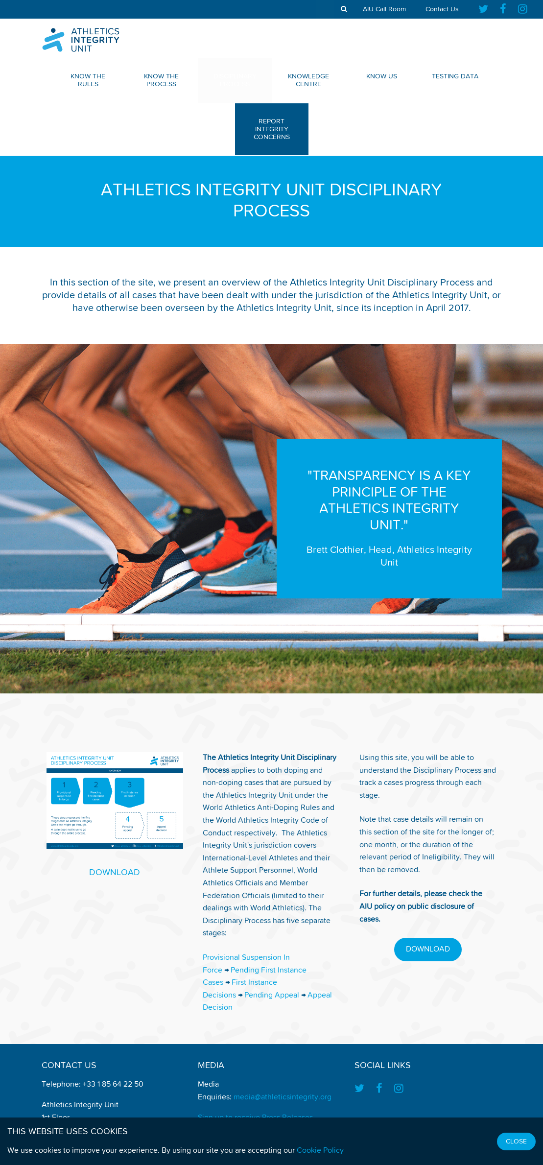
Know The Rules (88, 80)
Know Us (381, 76)
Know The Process (161, 80)
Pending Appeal (271, 995)
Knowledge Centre (308, 80)
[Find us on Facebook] (503, 9)
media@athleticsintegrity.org (282, 1097)
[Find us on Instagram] (522, 9)
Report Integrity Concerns (272, 129)
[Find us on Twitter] (486, 9)
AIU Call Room (384, 9)
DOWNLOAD (114, 872)
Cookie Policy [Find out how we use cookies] (320, 1151)
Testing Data (455, 76)
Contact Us (442, 9)
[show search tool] (344, 9)
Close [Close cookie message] (516, 1141)
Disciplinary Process (235, 80)
